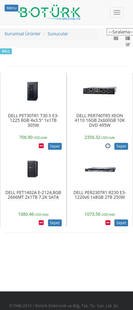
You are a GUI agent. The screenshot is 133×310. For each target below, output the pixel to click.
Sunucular (58, 34)
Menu (11, 8)
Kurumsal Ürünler (23, 34)
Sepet (55, 146)
